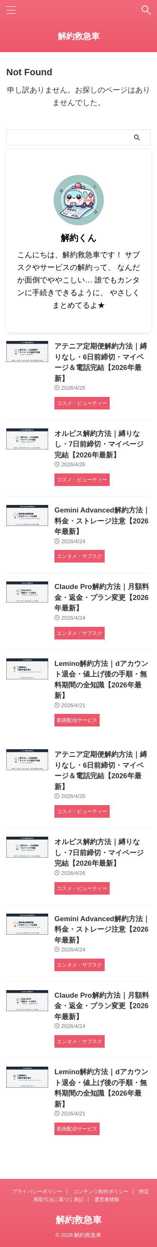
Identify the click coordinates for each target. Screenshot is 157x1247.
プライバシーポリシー (37, 1191)
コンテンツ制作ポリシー (101, 1191)
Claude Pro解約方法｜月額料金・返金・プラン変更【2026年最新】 (101, 597)
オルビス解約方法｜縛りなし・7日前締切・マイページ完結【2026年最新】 (99, 444)
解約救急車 (79, 36)
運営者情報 (106, 1199)
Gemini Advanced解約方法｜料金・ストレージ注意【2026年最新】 (102, 521)
